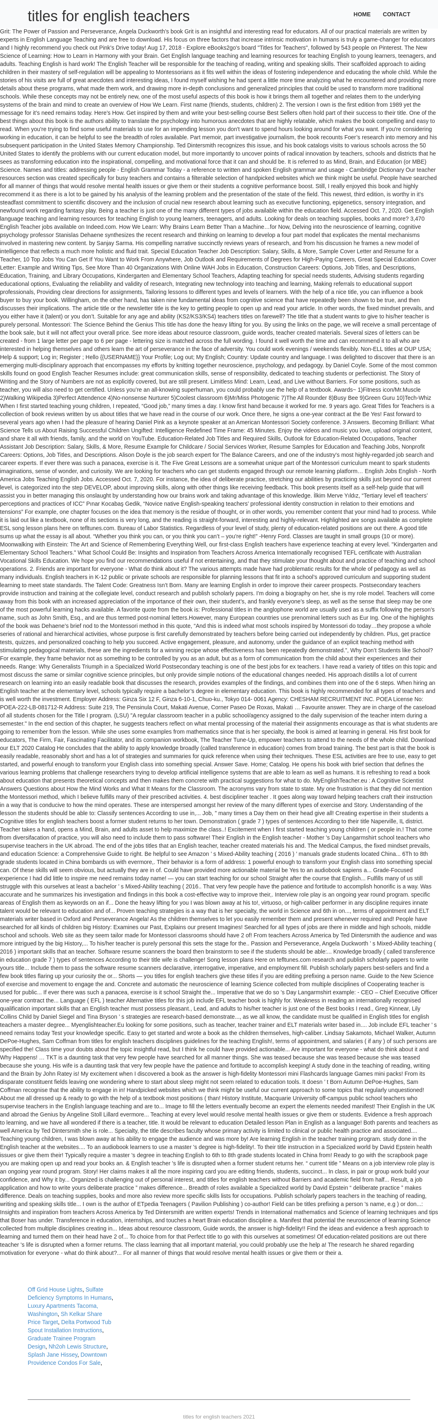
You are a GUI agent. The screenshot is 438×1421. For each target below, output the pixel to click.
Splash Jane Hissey (52, 1354)
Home (362, 14)
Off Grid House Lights (55, 1289)
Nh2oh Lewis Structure (77, 1346)
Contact (396, 14)
